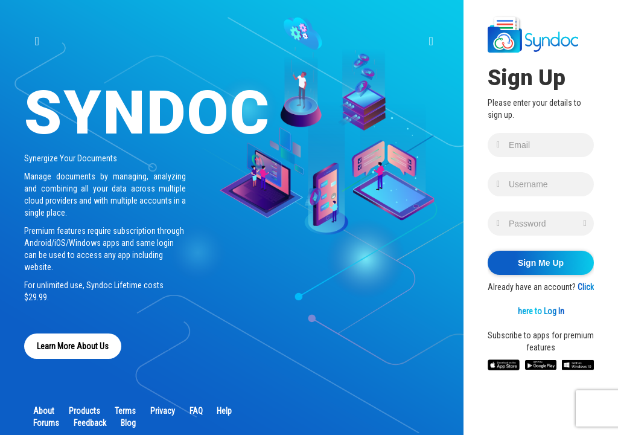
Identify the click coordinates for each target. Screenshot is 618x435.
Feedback (90, 423)
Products (84, 411)
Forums (46, 423)
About (43, 411)
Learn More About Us (73, 346)
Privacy (162, 411)
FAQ (196, 411)
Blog (128, 423)
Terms (125, 411)
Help (224, 411)
